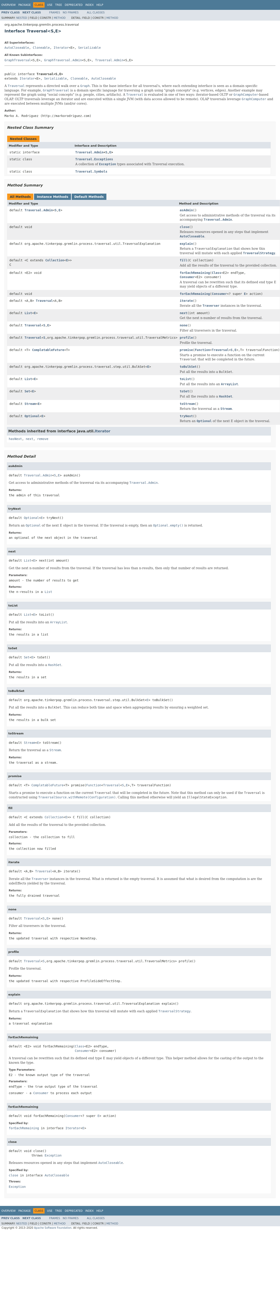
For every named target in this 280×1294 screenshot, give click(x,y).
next (183, 313)
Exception (53, 1155)
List (28, 313)
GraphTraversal (17, 60)
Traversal (44, 300)
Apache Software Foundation (52, 1227)
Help (99, 4)
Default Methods (89, 197)
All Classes (96, 12)
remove (42, 439)
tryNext (186, 416)
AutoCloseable (16, 47)
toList (185, 379)
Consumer (187, 277)
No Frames (71, 12)
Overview (8, 4)
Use (49, 4)
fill (183, 260)
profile (186, 337)
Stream (30, 404)
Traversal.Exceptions (94, 159)
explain (186, 243)
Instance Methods (52, 197)
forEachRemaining (195, 273)
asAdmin (186, 210)
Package (24, 4)
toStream (187, 404)
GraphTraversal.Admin (63, 60)
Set (27, 391)
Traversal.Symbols (91, 171)
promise (186, 350)
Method (60, 17)
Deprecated (74, 4)
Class (216, 273)
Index (89, 4)
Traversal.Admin (109, 60)
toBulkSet (188, 366)
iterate (186, 300)
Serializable (89, 47)
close (184, 227)
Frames (54, 12)
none (183, 325)
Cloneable (41, 47)
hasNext (15, 439)
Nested (21, 17)
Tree (58, 4)
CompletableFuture (48, 350)
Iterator (61, 47)
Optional (31, 416)
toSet (184, 391)
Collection (54, 260)
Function (202, 350)
